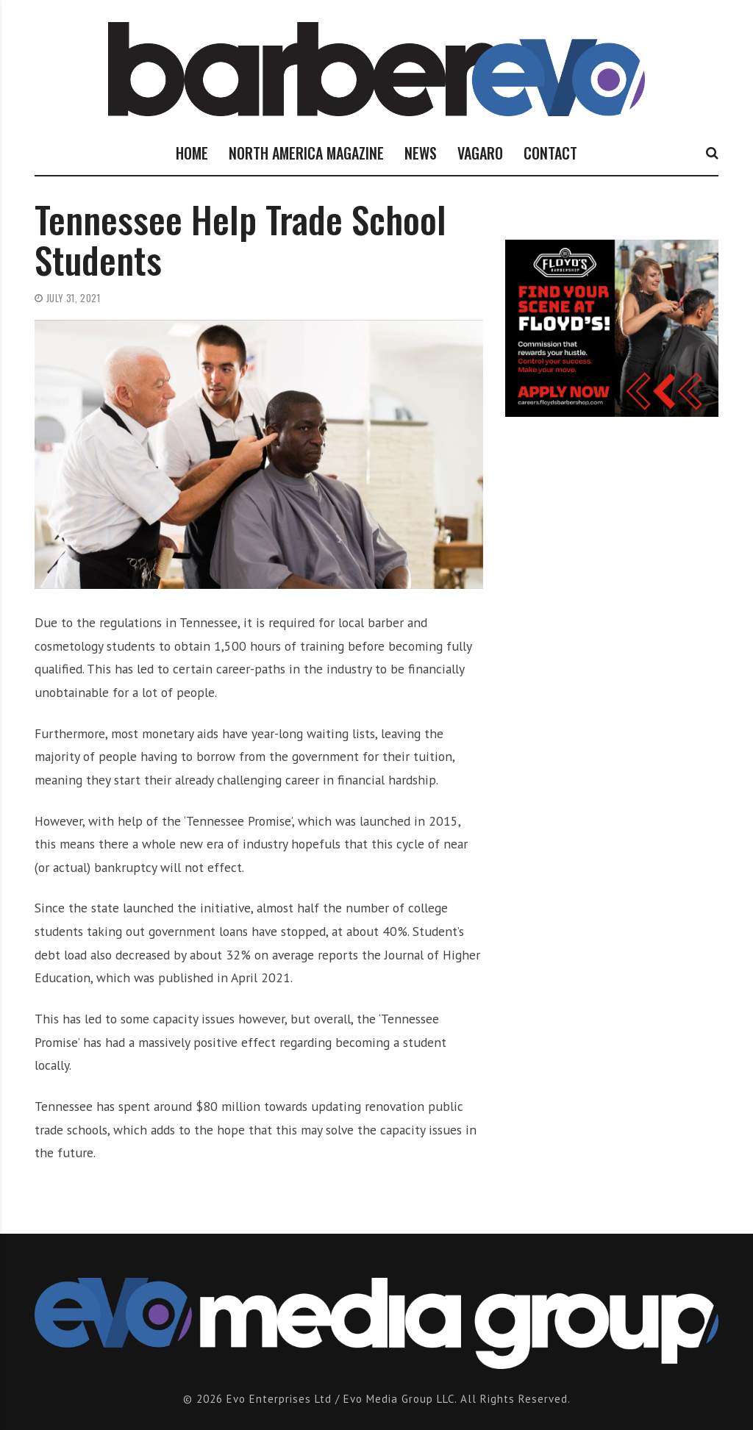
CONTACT (550, 153)
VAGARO (480, 153)
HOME (192, 153)
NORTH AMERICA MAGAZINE (306, 153)
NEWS (420, 153)
